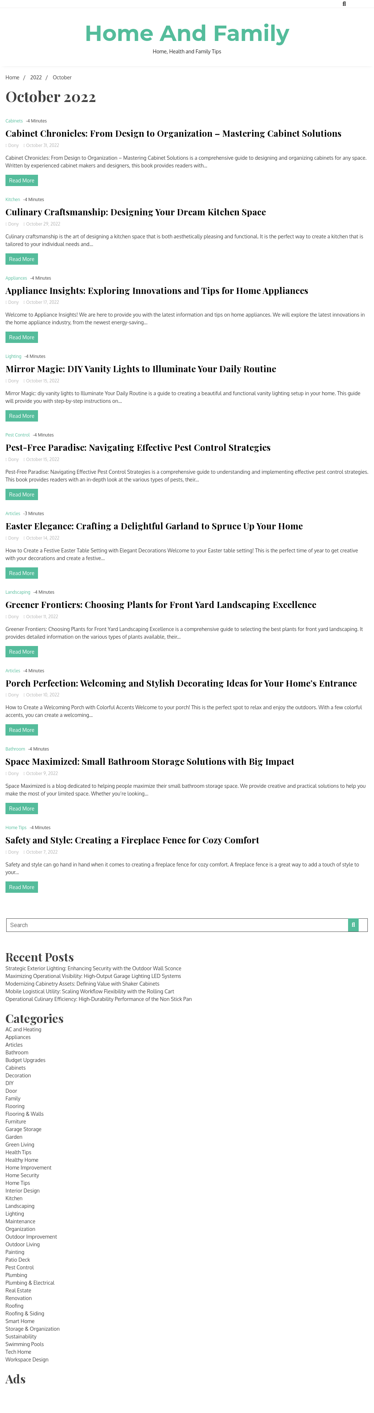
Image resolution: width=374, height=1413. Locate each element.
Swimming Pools (24, 1344)
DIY (9, 1083)
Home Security (22, 1175)
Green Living (19, 1144)
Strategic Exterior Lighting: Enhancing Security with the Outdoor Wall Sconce (93, 968)
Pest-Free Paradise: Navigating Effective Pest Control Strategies (138, 447)
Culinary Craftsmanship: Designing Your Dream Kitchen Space (135, 212)
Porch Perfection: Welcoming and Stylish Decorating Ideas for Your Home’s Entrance (181, 683)
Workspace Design (27, 1359)
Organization (20, 1229)
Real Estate (18, 1290)
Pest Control (17, 435)
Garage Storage (23, 1129)
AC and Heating (23, 1029)
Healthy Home (21, 1160)
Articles (12, 513)
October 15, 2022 (41, 381)
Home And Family (186, 33)
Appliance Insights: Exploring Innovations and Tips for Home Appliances (156, 290)
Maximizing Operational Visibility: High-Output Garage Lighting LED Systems (93, 976)
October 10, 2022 (41, 695)
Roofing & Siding (24, 1313)
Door (11, 1091)
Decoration (18, 1075)
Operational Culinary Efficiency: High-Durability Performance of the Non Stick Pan (98, 999)
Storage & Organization (32, 1329)
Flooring (14, 1106)
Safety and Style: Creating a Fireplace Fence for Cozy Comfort (132, 840)
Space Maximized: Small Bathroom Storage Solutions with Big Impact (149, 761)
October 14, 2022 (41, 538)
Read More (21, 180)
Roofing (14, 1306)
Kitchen (12, 199)
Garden (13, 1137)
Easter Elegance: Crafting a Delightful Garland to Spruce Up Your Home (154, 526)
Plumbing (16, 1275)
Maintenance (20, 1221)
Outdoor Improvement (31, 1236)
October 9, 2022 (40, 773)
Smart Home (20, 1321)
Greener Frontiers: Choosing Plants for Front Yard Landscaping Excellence (160, 604)
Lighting (13, 356)
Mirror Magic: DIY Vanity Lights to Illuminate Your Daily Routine (140, 368)
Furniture (15, 1121)
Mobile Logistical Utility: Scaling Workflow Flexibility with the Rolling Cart (89, 991)
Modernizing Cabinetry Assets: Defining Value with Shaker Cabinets (82, 984)
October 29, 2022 (41, 224)
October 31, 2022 (41, 145)
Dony (12, 145)
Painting (14, 1252)
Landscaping (17, 592)
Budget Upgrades (25, 1060)
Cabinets (14, 121)
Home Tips (16, 827)
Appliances (16, 278)
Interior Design (22, 1190)
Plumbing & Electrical (29, 1283)
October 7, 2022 (40, 852)
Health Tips (18, 1152)
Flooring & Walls (24, 1114)
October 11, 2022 (40, 616)
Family (12, 1098)
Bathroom (15, 749)
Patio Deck (17, 1260)
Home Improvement (28, 1167)
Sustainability (21, 1336)
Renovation (18, 1298)
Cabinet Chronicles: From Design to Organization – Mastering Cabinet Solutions (173, 133)
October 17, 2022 (41, 302)
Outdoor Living (22, 1244)
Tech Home (18, 1352)
